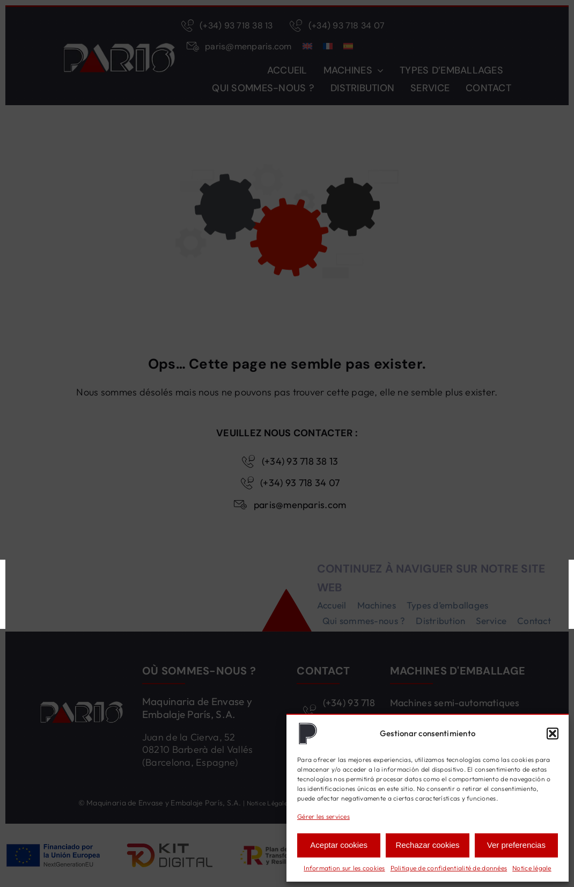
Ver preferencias (516, 844)
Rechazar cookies (427, 844)
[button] (552, 733)
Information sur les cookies (344, 868)
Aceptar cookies (338, 844)
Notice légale (531, 868)
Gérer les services (323, 816)
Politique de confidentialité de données (449, 868)
